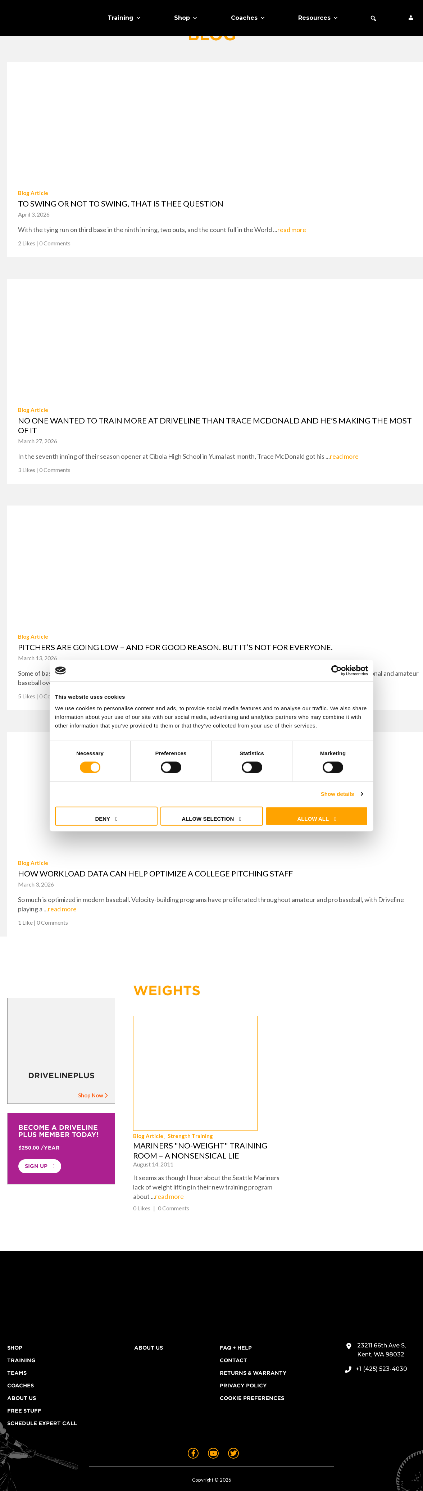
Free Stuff (24, 1378)
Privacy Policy (243, 1353)
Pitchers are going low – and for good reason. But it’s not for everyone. (175, 647)
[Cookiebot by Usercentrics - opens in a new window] (336, 670)
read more (291, 230)
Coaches (248, 18)
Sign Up (36, 1166)
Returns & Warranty (253, 1340)
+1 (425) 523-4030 (381, 1336)
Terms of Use (252, 1474)
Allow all (313, 818)
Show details (337, 794)
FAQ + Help (236, 1315)
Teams (17, 1340)
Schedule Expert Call (42, 1391)
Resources (318, 18)
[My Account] (410, 18)
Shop (186, 18)
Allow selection (208, 818)
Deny (102, 818)
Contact (233, 1328)
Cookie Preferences (252, 1366)
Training (124, 18)
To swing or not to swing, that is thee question (120, 203)
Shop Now (93, 1095)
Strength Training (319, 1055)
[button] (373, 18)
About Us (21, 1366)
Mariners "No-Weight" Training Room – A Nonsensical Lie (330, 1070)
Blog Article (33, 193)
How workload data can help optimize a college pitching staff (155, 873)
